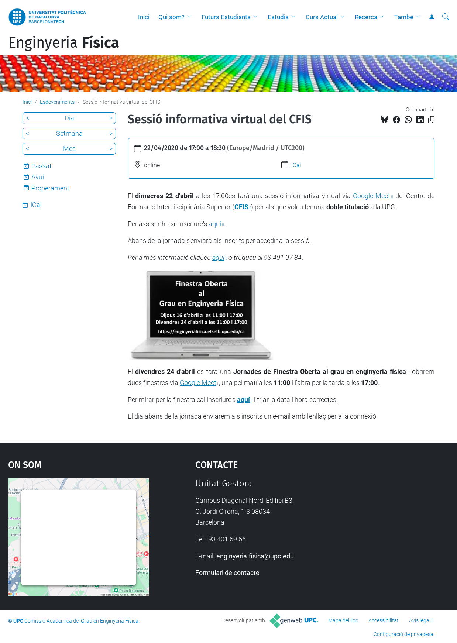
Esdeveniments (57, 102)
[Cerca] (445, 17)
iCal (296, 165)
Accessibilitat (383, 620)
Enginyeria (63, 43)
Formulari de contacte (227, 573)
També (403, 17)
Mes (69, 148)
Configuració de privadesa (403, 634)
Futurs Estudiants (226, 17)
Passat (41, 166)
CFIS (241, 207)
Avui (37, 177)
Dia (69, 118)
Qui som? (171, 17)
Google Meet (371, 196)
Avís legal (419, 620)
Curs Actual (322, 17)
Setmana (69, 133)
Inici (144, 17)
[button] (191, 17)
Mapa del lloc (343, 620)
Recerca (366, 17)
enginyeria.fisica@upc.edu (255, 556)
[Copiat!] (431, 120)
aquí (215, 224)
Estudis (278, 17)
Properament (50, 188)
